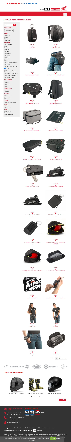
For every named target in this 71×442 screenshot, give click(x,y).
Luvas (6, 49)
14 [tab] (52, 370)
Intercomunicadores (10, 62)
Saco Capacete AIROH (32, 298)
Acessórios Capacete (11, 73)
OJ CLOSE (32, 47)
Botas (6, 51)
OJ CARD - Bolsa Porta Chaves (55, 215)
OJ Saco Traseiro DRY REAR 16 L (32, 130)
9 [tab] (39, 370)
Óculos (7, 64)
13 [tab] (50, 370)
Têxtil (6, 91)
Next (66, 366)
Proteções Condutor (10, 66)
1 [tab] (18, 370)
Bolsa (6, 82)
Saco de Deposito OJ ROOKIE (32, 215)
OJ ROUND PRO (56, 47)
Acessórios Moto (9, 77)
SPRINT (7, 40)
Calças (7, 55)
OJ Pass (32, 353)
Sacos (6, 68)
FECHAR (53, 438)
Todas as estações (10, 102)
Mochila (7, 84)
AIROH (7, 35)
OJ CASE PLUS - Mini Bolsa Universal (56, 270)
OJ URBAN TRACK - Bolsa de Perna (55, 75)
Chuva (7, 60)
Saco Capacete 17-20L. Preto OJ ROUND (32, 270)
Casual (7, 58)
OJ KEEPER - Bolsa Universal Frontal (32, 159)
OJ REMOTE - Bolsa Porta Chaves (32, 242)
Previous (4, 366)
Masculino (8, 96)
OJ (6, 38)
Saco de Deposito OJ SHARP (56, 186)
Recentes (7, 107)
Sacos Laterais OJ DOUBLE (32, 75)
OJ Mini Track (32, 326)
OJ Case (56, 353)
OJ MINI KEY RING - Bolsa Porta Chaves (55, 298)
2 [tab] (21, 370)
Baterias (7, 53)
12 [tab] (47, 370)
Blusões (7, 47)
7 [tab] (34, 370)
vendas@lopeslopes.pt (13, 422)
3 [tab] (24, 370)
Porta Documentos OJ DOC (55, 130)
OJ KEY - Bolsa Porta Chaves (32, 186)
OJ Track (55, 326)
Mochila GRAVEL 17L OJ (56, 103)
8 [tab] (37, 370)
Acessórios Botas (10, 71)
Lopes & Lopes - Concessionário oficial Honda (13, 408)
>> (65, 358)
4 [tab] (26, 370)
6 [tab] (31, 370)
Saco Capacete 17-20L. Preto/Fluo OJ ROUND (55, 243)
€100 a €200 (8, 114)
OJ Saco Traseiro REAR (56, 159)
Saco (6, 86)
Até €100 (7, 112)
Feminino (7, 98)
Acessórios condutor (10, 75)
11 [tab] (45, 370)
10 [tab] (42, 370)
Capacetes (8, 44)
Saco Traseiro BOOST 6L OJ (32, 103)
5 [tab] (29, 370)
